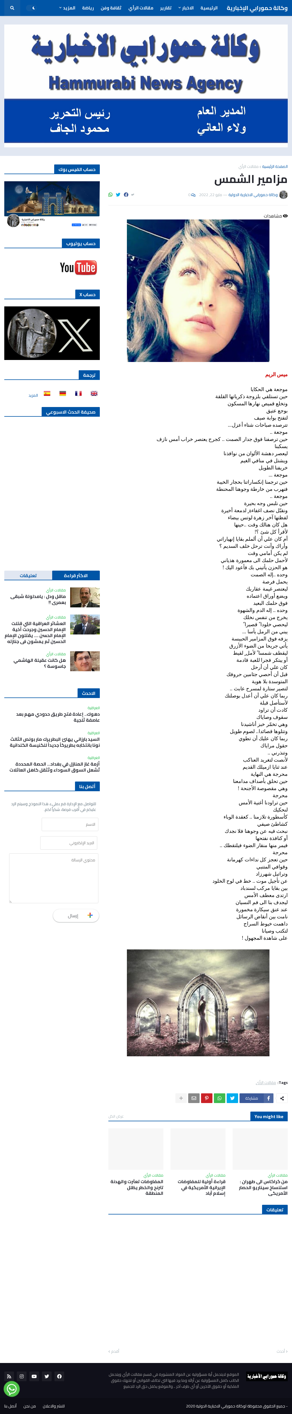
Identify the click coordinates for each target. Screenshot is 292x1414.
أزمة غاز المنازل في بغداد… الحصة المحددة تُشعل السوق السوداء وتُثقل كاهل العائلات (54, 767)
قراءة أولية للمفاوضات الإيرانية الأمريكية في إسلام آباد (202, 1187)
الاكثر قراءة (76, 575)
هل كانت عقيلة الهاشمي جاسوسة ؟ (39, 663)
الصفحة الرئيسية (275, 166)
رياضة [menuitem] (88, 8)
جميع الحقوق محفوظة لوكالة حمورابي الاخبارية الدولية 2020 (235, 1406)
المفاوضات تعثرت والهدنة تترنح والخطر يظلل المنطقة (136, 1187)
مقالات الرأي (248, 166)
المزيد (33, 395)
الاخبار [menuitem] (188, 8)
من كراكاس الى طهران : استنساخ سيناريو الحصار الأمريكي (263, 1187)
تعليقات (28, 575)
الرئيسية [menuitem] (209, 8)
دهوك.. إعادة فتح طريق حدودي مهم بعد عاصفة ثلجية (58, 717)
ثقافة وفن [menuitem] (111, 8)
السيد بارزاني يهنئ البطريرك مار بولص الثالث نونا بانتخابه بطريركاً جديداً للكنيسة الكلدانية (55, 742)
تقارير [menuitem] (166, 8)
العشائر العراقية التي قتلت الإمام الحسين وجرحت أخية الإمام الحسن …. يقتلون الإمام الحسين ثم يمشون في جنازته (35, 632)
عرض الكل (116, 1116)
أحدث (281, 1351)
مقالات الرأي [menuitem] (140, 8)
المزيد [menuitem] (69, 8)
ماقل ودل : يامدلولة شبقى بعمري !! (38, 599)
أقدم (115, 1351)
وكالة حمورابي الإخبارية (257, 8)
